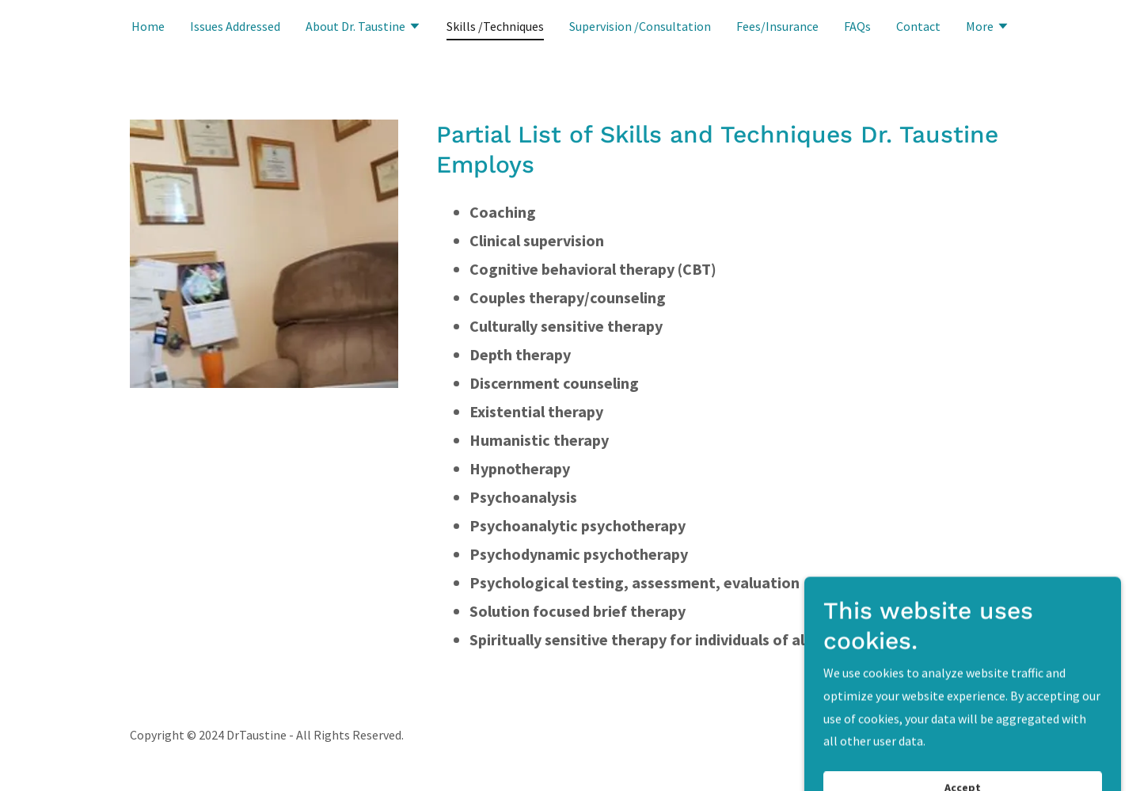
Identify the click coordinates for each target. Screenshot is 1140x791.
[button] (363, 28)
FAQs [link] (857, 26)
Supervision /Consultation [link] (640, 26)
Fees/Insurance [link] (777, 26)
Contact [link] (918, 26)
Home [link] (148, 26)
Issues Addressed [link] (235, 26)
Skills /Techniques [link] (495, 26)
